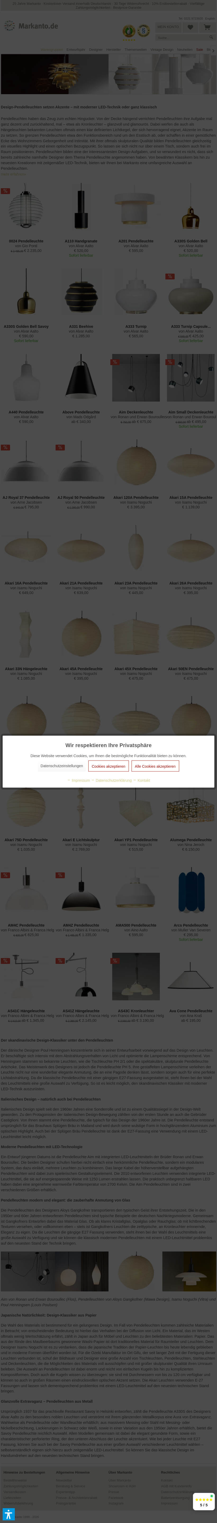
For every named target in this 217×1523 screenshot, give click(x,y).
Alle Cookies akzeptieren (155, 766)
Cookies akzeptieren (108, 766)
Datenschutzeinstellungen (61, 765)
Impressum (78, 780)
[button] (9, 1514)
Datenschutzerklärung (111, 780)
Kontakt (141, 780)
